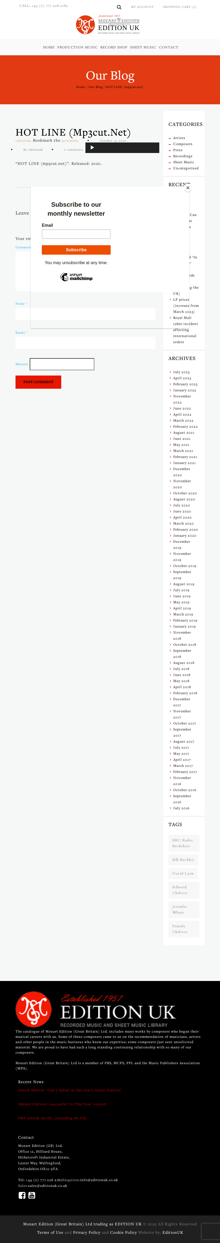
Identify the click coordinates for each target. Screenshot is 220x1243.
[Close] (188, 188)
